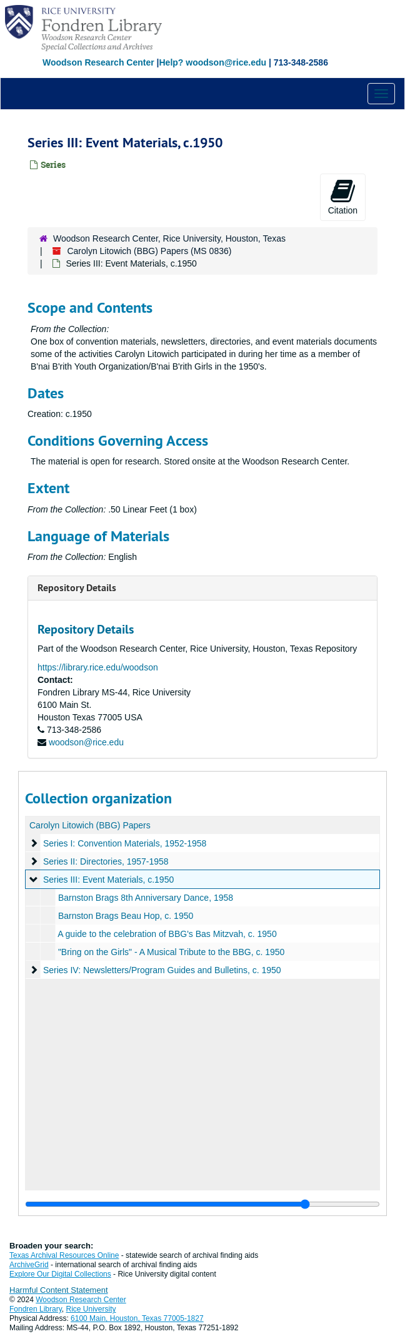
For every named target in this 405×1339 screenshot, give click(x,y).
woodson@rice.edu (86, 742)
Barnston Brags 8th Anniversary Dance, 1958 (145, 898)
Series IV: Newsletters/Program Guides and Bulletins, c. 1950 (162, 970)
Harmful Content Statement (58, 1290)
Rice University (91, 1309)
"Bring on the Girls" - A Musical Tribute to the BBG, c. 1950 (171, 952)
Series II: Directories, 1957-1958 (106, 861)
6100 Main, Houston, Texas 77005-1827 (137, 1318)
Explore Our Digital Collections (60, 1274)
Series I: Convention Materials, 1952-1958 (124, 843)
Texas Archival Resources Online (64, 1255)
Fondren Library (35, 1309)
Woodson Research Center (98, 62)
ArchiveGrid (29, 1264)
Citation (343, 196)
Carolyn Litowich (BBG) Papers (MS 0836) (149, 251)
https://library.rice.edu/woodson (98, 667)
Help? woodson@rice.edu (212, 62)
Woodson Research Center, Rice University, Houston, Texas (169, 238)
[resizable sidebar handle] (202, 1204)
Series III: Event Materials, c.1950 (108, 880)
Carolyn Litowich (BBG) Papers (90, 825)
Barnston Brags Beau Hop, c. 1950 (125, 916)
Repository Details (77, 587)
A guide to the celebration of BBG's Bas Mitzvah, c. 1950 (167, 934)
